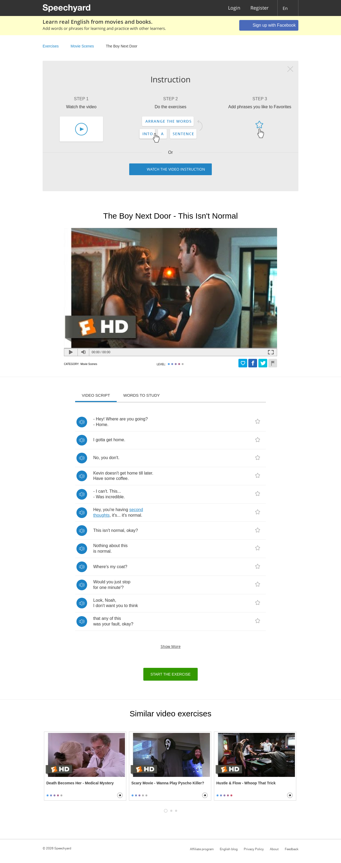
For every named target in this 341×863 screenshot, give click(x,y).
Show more (171, 646)
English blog (229, 849)
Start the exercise (171, 674)
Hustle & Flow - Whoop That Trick (245, 783)
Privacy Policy (254, 849)
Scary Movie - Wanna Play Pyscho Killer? (167, 783)
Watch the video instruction (176, 169)
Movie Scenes (82, 46)
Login (234, 8)
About (274, 849)
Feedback (291, 849)
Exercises (51, 46)
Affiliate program (202, 849)
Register (259, 8)
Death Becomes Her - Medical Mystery (80, 783)
